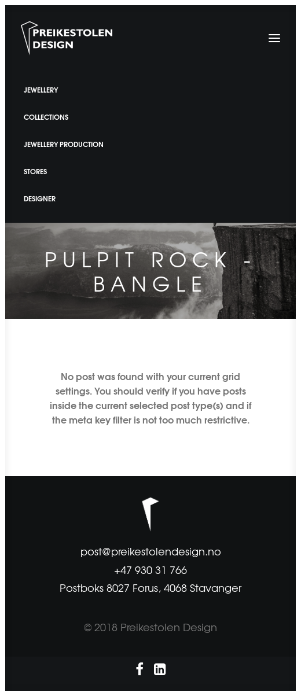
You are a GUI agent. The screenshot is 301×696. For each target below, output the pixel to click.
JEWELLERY (41, 89)
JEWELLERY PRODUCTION (64, 143)
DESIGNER (40, 198)
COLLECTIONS (46, 116)
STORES (35, 170)
